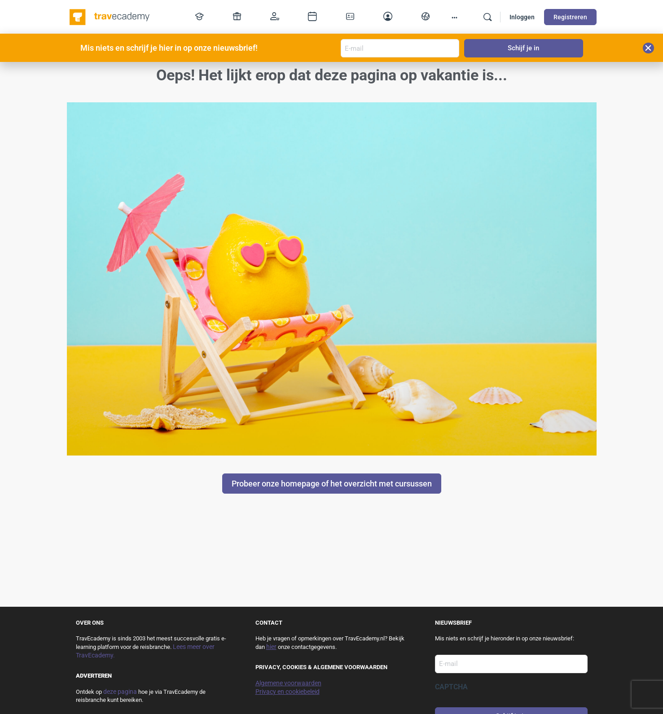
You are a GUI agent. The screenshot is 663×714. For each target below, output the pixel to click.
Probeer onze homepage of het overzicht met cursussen (332, 483)
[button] (648, 48)
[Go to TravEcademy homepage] (110, 16)
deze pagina (120, 691)
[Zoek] (487, 17)
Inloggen (522, 17)
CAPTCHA (451, 687)
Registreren (570, 17)
